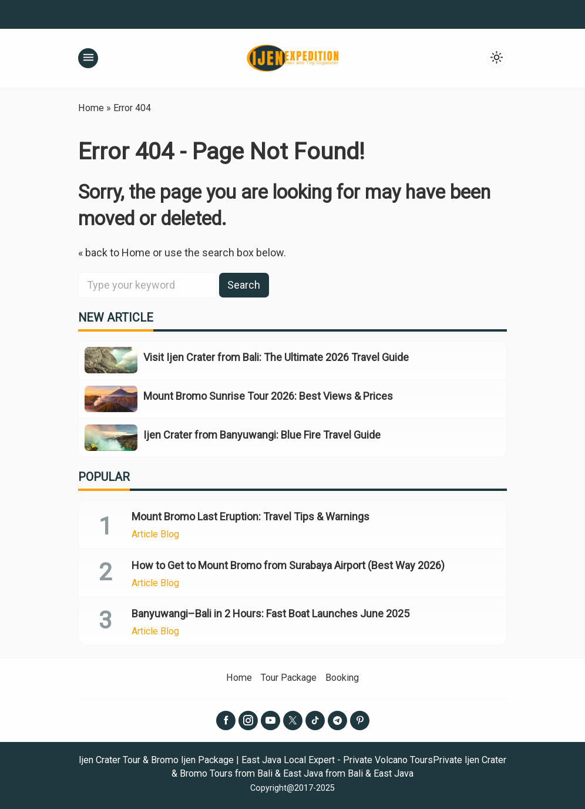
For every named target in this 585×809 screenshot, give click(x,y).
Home (239, 677)
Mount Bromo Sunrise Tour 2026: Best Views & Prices (268, 396)
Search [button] (243, 285)
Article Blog (155, 534)
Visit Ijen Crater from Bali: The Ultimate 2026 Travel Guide (276, 357)
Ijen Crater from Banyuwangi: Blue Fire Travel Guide (262, 435)
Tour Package (289, 677)
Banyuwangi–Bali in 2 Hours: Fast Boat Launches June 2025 (270, 613)
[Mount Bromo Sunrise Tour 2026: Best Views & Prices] (111, 399)
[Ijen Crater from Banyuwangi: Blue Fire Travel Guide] (111, 437)
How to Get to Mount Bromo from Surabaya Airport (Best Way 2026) (288, 565)
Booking (342, 677)
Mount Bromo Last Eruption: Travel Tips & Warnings (250, 516)
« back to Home (114, 252)
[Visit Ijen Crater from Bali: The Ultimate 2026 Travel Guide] (111, 360)
